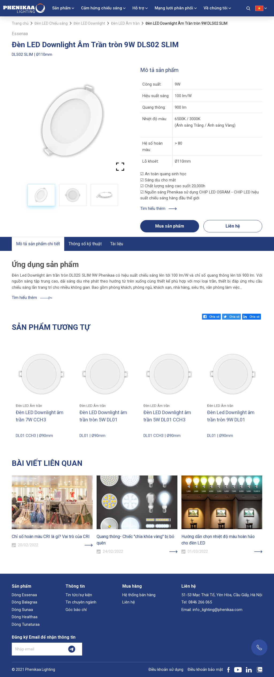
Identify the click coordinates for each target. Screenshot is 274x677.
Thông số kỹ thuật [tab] (85, 243)
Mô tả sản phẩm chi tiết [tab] (38, 243)
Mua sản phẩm (169, 226)
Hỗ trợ (138, 8)
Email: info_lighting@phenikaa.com (211, 609)
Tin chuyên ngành (81, 602)
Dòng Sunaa (22, 609)
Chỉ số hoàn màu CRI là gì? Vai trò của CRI (51, 536)
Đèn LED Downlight (89, 23)
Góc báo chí (76, 609)
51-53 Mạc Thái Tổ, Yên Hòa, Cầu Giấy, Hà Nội (221, 594)
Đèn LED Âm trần (125, 23)
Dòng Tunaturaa (26, 624)
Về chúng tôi (215, 8)
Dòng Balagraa (24, 602)
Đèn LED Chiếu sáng (51, 23)
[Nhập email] (37, 649)
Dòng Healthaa (24, 616)
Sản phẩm (61, 8)
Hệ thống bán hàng (138, 594)
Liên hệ (233, 226)
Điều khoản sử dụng (166, 669)
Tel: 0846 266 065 (196, 602)
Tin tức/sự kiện (79, 594)
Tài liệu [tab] (116, 243)
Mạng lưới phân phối (174, 8)
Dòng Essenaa (24, 594)
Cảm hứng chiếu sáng (101, 8)
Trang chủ (20, 23)
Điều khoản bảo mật (205, 669)
